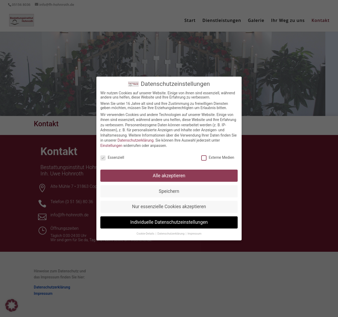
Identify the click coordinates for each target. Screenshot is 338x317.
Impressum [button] (194, 229)
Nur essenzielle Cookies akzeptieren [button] (169, 202)
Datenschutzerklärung (135, 136)
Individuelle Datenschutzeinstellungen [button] (169, 218)
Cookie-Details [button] (146, 229)
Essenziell (112, 153)
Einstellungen (111, 141)
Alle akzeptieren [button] (169, 171)
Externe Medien (217, 153)
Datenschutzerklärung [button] (171, 229)
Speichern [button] (169, 187)
